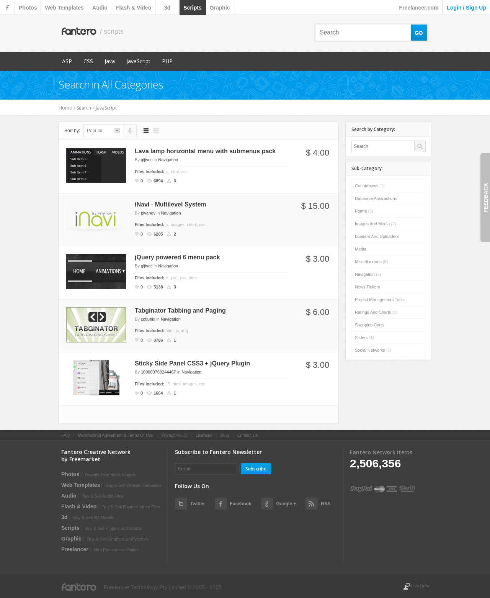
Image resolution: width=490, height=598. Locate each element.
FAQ (65, 435)
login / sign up (466, 8)
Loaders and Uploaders (377, 236)
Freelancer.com (419, 8)
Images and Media (375, 223)
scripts (192, 8)
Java (110, 61)
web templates (64, 8)
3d (167, 8)
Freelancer (74, 549)
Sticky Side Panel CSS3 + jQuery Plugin (192, 363)
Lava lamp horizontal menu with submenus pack (205, 151)
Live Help (420, 585)
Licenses (204, 435)
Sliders (364, 337)
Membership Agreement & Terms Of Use (115, 435)
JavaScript (138, 61)
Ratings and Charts (376, 312)
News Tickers (367, 287)
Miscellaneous (371, 261)
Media (360, 249)
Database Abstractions (376, 198)
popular (95, 130)
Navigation (168, 159)
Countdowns (370, 185)
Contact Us (247, 435)
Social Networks (373, 350)
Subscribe (255, 468)
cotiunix (148, 319)
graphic (220, 8)
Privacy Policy (175, 435)
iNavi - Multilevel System (170, 204)
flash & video (133, 8)
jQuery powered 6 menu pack (177, 257)
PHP (167, 61)
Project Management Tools (380, 299)
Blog (224, 435)
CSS (88, 61)
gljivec (147, 159)
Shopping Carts (369, 325)
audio (100, 8)
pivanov (148, 213)
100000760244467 (158, 372)
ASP (67, 61)
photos (28, 8)
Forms (364, 211)
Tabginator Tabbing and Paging (180, 310)
